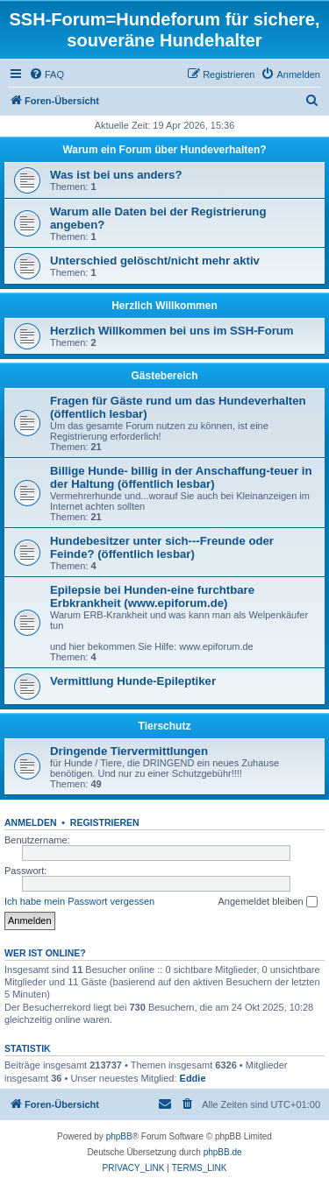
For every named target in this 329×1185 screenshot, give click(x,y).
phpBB (119, 1136)
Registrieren (104, 822)
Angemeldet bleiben (267, 902)
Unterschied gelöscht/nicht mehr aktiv (155, 260)
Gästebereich (164, 376)
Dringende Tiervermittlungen (129, 751)
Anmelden (30, 822)
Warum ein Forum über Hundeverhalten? (164, 150)
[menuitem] (46, 74)
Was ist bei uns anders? (116, 174)
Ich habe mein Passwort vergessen (79, 901)
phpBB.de (223, 1152)
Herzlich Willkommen (164, 306)
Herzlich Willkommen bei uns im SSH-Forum (172, 330)
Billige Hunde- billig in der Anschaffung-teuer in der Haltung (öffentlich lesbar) (180, 477)
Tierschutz (165, 726)
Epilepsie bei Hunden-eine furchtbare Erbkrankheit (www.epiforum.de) (152, 596)
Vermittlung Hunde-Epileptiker (133, 681)
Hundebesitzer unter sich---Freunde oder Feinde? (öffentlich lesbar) (162, 547)
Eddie (193, 1078)
